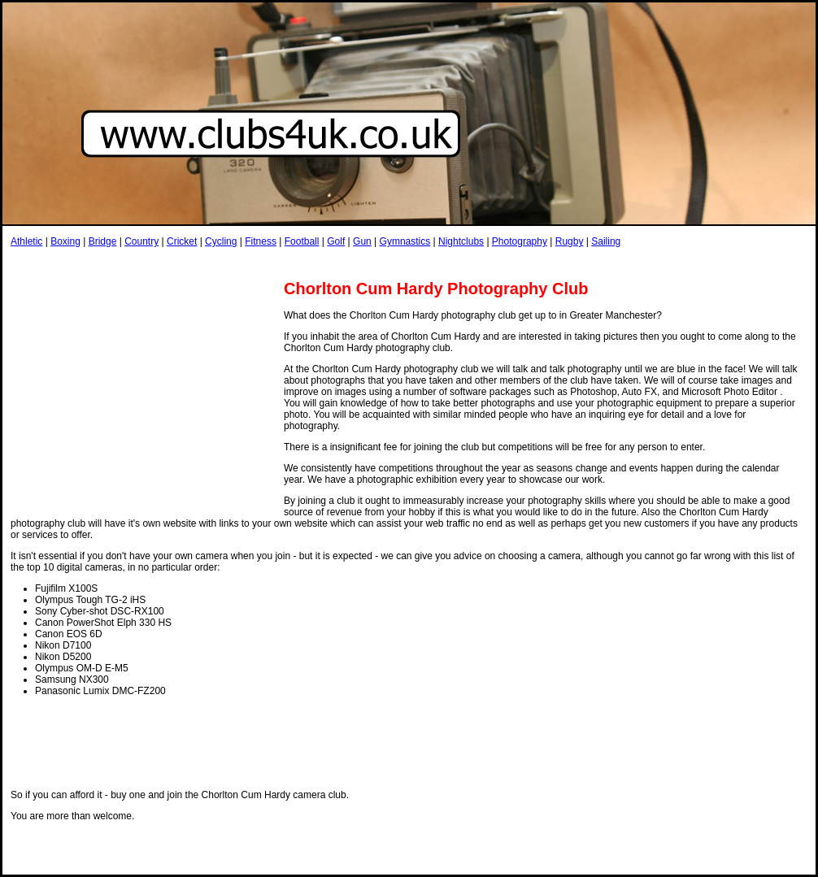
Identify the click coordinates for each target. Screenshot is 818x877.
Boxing (65, 241)
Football (302, 241)
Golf (336, 241)
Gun (362, 241)
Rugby (569, 241)
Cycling (221, 241)
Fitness (260, 241)
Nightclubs (461, 241)
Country (141, 241)
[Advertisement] (307, 263)
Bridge (103, 241)
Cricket (182, 241)
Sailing (605, 241)
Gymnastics (405, 241)
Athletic (26, 241)
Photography (519, 241)
